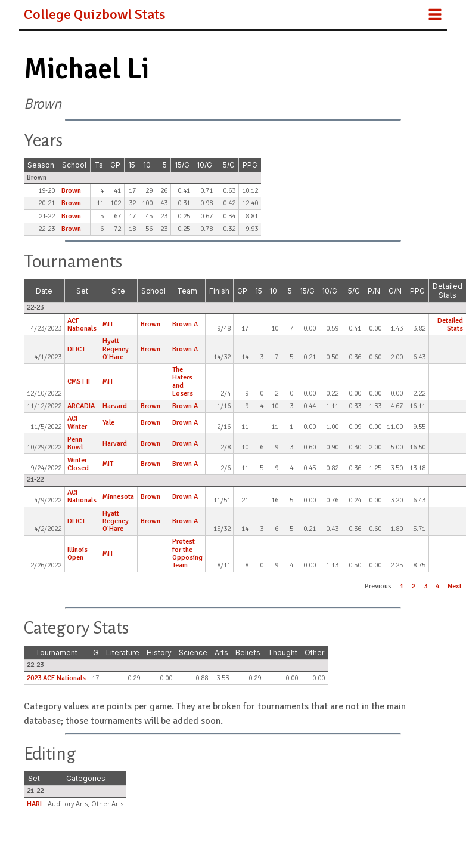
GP (115, 165)
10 (147, 165)
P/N (374, 290)
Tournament (56, 652)
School (74, 165)
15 (131, 165)
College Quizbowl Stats (95, 14)
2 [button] (413, 586)
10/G (204, 165)
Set (82, 290)
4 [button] (437, 586)
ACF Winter (77, 422)
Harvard (114, 406)
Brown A (185, 324)
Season (40, 165)
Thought (282, 652)
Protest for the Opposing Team (187, 553)
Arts (221, 652)
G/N (395, 290)
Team (187, 290)
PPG (250, 165)
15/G (182, 165)
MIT (107, 324)
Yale (108, 422)
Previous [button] (378, 586)
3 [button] (425, 586)
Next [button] (455, 586)
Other (314, 652)
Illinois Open (77, 553)
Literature (122, 652)
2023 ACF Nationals (56, 678)
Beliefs (247, 652)
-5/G (227, 165)
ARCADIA (81, 406)
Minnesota (118, 496)
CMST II (78, 381)
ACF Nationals (82, 324)
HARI (34, 804)
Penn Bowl (75, 443)
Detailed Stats (447, 291)
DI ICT (76, 349)
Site (118, 290)
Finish (219, 290)
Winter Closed (78, 464)
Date (44, 290)
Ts (98, 165)
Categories (85, 778)
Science (193, 652)
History (159, 652)
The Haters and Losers (182, 381)
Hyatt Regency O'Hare (115, 349)
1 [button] (401, 586)
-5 (163, 165)
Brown (71, 190)
